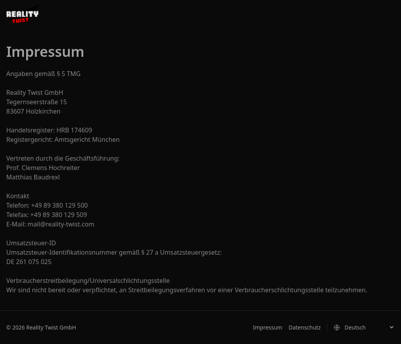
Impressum (267, 327)
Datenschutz (305, 327)
